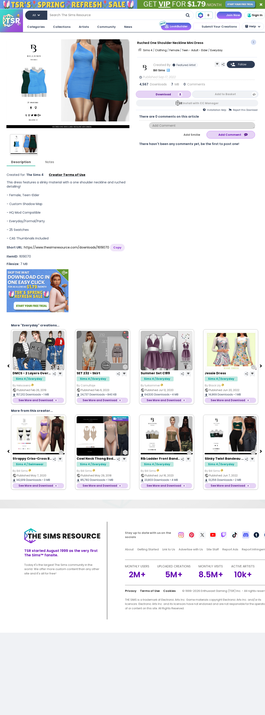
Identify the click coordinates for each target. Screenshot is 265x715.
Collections (61, 27)
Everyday (216, 50)
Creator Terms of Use (67, 175)
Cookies (169, 591)
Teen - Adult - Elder (195, 50)
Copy (117, 247)
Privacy (130, 591)
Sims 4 (147, 50)
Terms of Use (150, 591)
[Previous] (9, 365)
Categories (36, 27)
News (128, 27)
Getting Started (148, 549)
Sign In (255, 15)
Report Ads (230, 549)
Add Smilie (192, 135)
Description (21, 162)
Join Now (233, 15)
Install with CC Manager (201, 103)
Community (106, 27)
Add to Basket (225, 94)
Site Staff (212, 549)
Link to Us (168, 549)
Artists (84, 27)
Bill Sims (159, 70)
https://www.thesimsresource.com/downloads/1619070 (66, 247)
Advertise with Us (191, 549)
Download (163, 94)
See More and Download (36, 400)
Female (174, 50)
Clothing (161, 50)
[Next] (261, 365)
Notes (49, 162)
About (129, 549)
